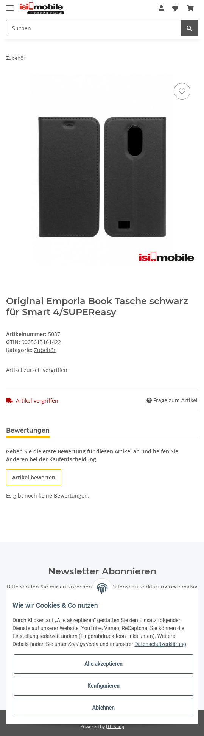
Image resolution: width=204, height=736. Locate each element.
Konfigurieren (103, 686)
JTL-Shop (115, 726)
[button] (161, 8)
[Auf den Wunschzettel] (182, 91)
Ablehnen (103, 708)
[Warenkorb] (190, 8)
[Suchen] (93, 28)
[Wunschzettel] (175, 8)
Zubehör (45, 349)
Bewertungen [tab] (28, 430)
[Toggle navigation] (10, 4)
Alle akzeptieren (103, 664)
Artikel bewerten (33, 477)
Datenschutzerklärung (139, 586)
